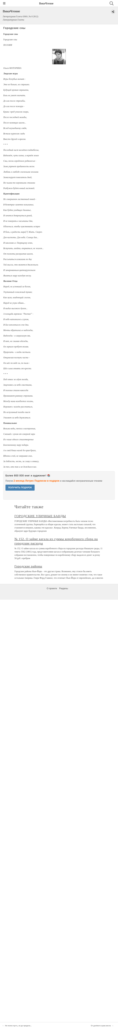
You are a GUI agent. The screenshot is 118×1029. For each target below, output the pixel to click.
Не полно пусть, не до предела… (18, 1026)
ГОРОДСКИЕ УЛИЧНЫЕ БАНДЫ (40, 516)
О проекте (52, 588)
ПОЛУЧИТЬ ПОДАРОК (20, 487)
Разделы (63, 588)
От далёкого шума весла (101, 1026)
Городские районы (28, 566)
